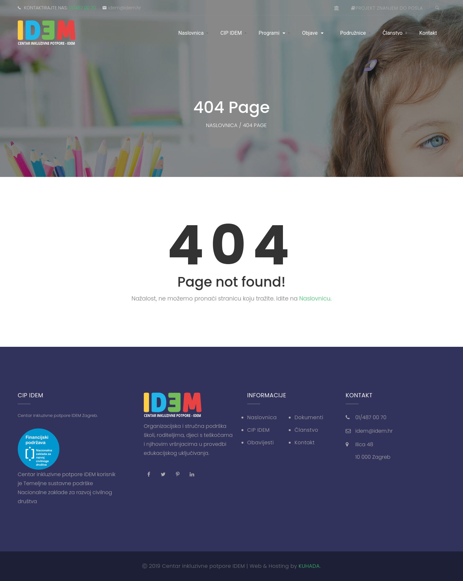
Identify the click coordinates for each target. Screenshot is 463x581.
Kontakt (428, 33)
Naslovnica (191, 33)
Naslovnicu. (315, 298)
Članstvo (393, 33)
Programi (269, 33)
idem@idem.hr (124, 8)
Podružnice (353, 33)
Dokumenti (309, 417)
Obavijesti (260, 442)
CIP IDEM (231, 33)
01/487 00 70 (82, 8)
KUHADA (309, 566)
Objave (310, 33)
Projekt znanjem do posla (387, 8)
